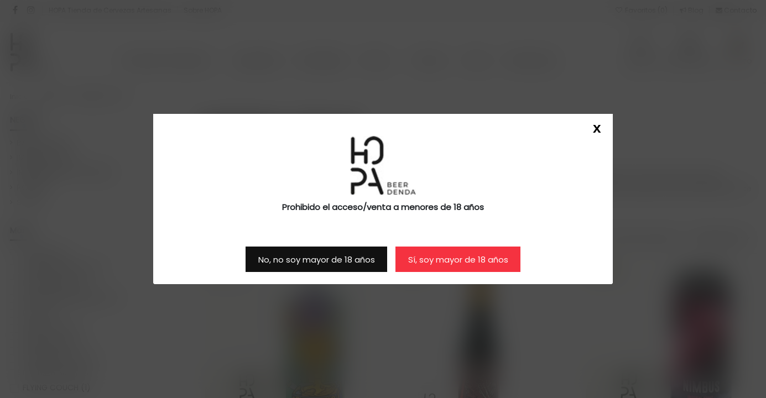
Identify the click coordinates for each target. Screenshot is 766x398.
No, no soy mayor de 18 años (316, 259)
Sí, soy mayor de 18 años (458, 259)
